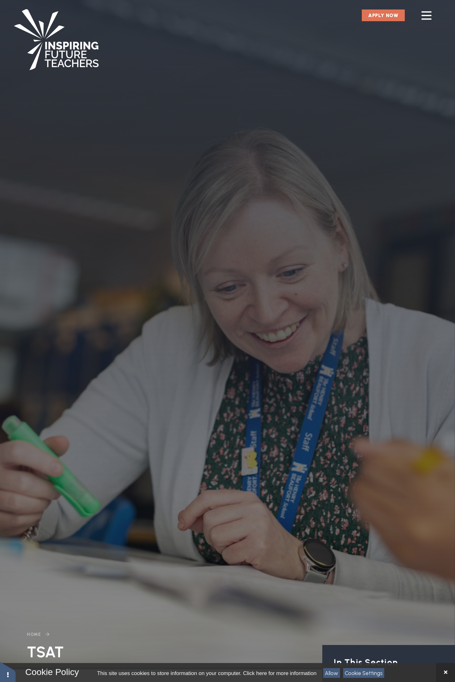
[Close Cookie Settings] (445, 672)
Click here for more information (279, 673)
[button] (8, 671)
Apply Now (383, 15)
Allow (331, 673)
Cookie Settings (364, 673)
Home (34, 634)
